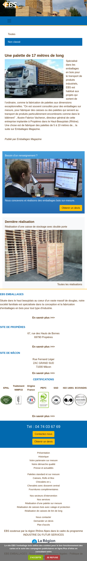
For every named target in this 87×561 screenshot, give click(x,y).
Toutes (11, 34)
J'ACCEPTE (35, 557)
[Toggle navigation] (9, 21)
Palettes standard (36, 474)
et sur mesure (53, 474)
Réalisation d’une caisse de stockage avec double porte (36, 226)
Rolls (44, 478)
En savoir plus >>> (43, 317)
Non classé (14, 42)
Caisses (37, 478)
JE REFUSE (52, 557)
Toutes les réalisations (69, 284)
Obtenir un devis (71, 208)
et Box (51, 478)
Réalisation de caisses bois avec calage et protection (43, 507)
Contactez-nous (43, 434)
